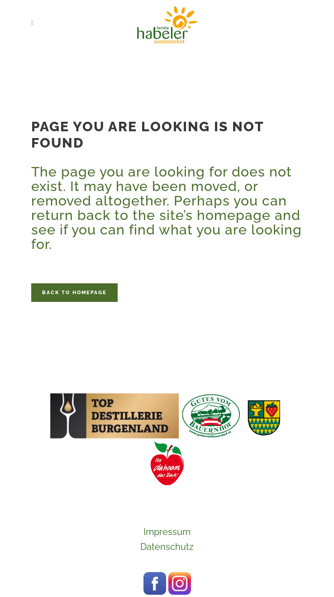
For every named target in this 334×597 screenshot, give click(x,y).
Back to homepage (74, 293)
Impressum (167, 531)
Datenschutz (167, 546)
